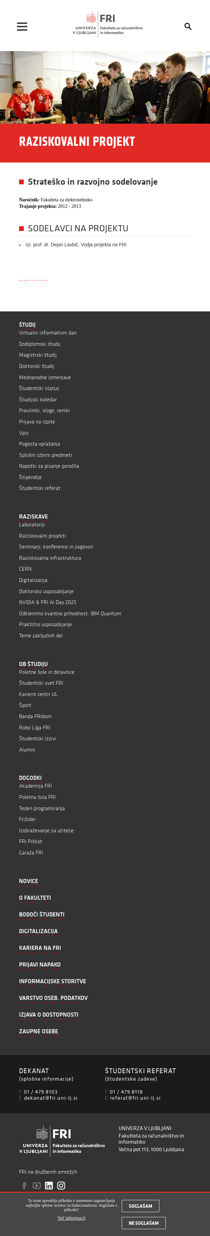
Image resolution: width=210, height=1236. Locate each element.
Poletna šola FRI (37, 797)
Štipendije (30, 477)
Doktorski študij (36, 366)
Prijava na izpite (37, 421)
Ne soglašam (144, 1225)
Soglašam (140, 1208)
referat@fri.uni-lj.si (135, 1097)
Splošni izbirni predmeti (45, 455)
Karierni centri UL (38, 694)
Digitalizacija (33, 580)
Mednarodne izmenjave (45, 377)
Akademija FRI (35, 786)
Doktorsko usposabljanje (46, 591)
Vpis (24, 433)
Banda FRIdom (35, 716)
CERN (25, 569)
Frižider (27, 819)
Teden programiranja (42, 808)
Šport (25, 705)
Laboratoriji (32, 524)
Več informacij (71, 1219)
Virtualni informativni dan (47, 332)
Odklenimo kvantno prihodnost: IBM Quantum (70, 613)
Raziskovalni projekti (42, 535)
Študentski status (39, 388)
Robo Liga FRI (34, 727)
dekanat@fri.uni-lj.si (51, 1097)
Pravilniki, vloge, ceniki (44, 410)
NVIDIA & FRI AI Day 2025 (47, 602)
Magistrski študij (38, 355)
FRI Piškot (30, 841)
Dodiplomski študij (39, 344)
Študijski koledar (38, 399)
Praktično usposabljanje (45, 624)
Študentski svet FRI (41, 683)
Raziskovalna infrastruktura (50, 558)
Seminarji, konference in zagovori (56, 546)
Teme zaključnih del (41, 635)
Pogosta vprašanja (39, 444)
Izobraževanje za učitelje (46, 830)
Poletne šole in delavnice (46, 672)
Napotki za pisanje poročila (49, 466)
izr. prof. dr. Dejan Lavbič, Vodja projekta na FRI (76, 244)
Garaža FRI (31, 852)
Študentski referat (39, 488)
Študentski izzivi (37, 738)
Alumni (27, 749)
